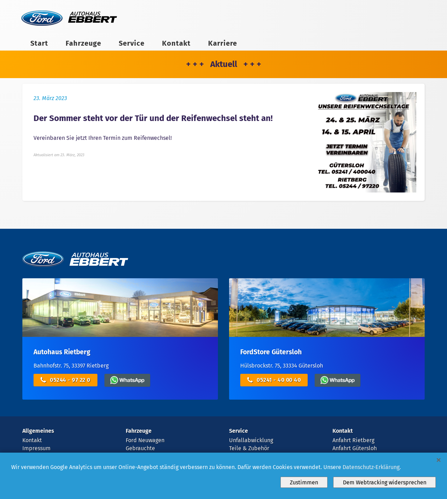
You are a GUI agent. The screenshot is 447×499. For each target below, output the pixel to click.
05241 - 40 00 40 (274, 380)
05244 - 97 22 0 (65, 380)
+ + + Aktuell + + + (223, 64)
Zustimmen (304, 482)
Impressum (36, 448)
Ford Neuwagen (145, 440)
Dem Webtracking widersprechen (384, 482)
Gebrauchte (140, 448)
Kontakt (176, 43)
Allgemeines (38, 431)
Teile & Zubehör (249, 448)
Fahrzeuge (83, 43)
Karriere (222, 43)
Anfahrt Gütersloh (354, 448)
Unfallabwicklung (251, 440)
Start (39, 43)
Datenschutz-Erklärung (371, 467)
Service (132, 43)
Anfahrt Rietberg (353, 440)
